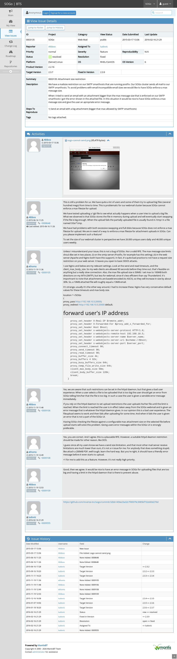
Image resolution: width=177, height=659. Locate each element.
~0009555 (45, 523)
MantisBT (43, 645)
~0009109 (45, 490)
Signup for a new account (63, 12)
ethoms (32, 266)
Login (46, 12)
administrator (38, 652)
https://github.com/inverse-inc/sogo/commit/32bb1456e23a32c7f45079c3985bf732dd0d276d (111, 502)
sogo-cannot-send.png (79, 140)
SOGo (150, 3)
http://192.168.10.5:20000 (88, 301)
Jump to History (55, 27)
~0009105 (45, 272)
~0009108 (45, 457)
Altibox (52, 46)
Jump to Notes (35, 27)
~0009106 (45, 410)
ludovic (104, 46)
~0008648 (45, 223)
